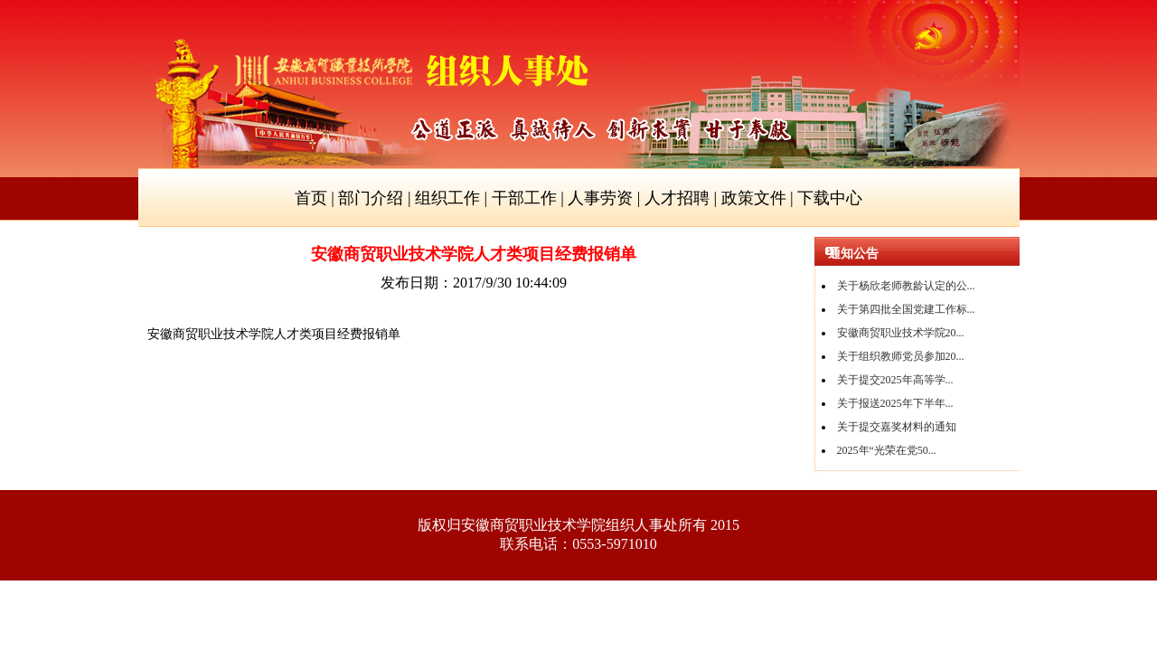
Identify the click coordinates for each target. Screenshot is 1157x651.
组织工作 (447, 198)
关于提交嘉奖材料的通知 (896, 426)
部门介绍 (370, 198)
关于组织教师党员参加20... (900, 356)
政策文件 (753, 198)
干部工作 (524, 198)
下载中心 (829, 198)
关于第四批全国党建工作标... (906, 309)
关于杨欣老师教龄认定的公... (906, 285)
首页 (311, 198)
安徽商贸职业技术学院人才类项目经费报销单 (273, 334)
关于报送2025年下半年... (895, 403)
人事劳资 (600, 198)
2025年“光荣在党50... (886, 450)
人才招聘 (677, 198)
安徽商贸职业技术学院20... (900, 332)
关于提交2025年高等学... (895, 379)
